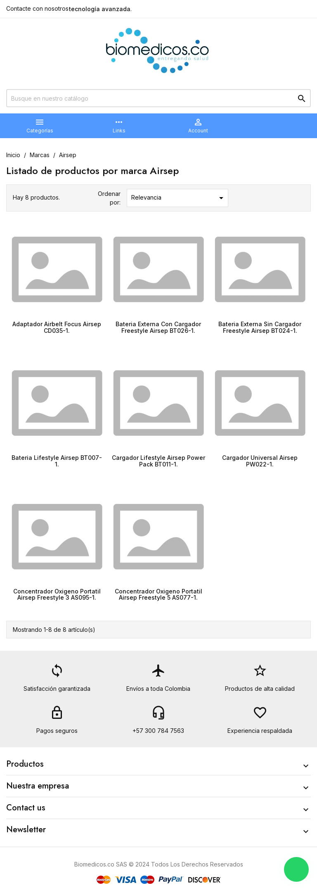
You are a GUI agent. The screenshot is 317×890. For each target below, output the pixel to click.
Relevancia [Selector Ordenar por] (178, 198)
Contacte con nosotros (37, 8)
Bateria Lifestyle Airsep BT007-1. (57, 460)
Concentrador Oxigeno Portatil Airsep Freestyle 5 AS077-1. (158, 594)
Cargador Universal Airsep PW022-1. (260, 460)
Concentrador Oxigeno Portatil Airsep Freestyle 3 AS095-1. (57, 594)
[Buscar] (158, 98)
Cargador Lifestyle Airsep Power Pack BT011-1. (158, 460)
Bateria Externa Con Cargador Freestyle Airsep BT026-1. (158, 327)
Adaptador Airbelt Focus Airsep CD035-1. (56, 327)
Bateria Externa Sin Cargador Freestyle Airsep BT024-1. (259, 327)
